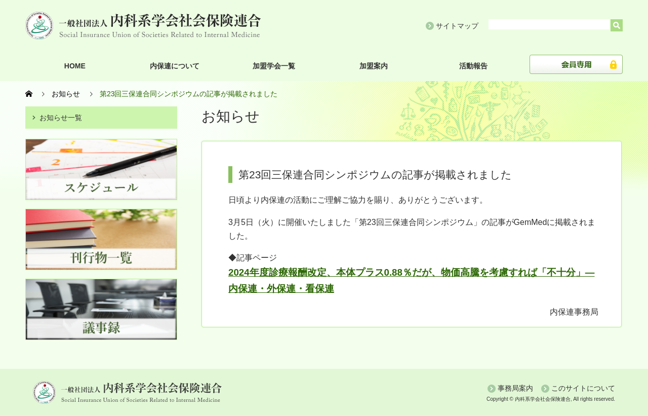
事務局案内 (515, 388)
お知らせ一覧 (60, 118)
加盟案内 (373, 66)
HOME (75, 66)
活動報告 (473, 66)
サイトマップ (457, 26)
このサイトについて (583, 388)
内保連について (174, 66)
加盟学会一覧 (274, 66)
